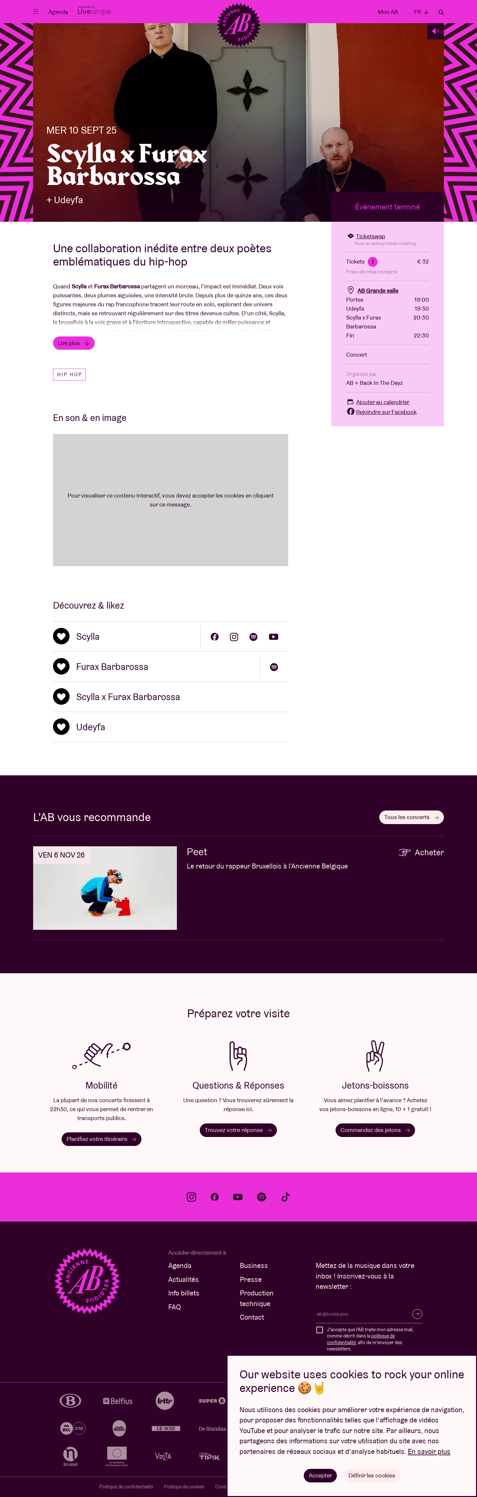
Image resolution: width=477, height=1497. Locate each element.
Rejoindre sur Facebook (381, 412)
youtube (237, 1197)
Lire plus (74, 343)
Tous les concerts (411, 817)
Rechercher (441, 12)
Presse (251, 1279)
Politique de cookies (184, 1487)
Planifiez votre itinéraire (101, 1139)
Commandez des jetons (375, 1130)
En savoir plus (429, 1451)
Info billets (183, 1292)
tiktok (285, 1197)
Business (254, 1265)
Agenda (58, 12)
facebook (215, 1197)
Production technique (257, 1298)
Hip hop (69, 375)
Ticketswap (365, 236)
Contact (252, 1317)
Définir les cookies (371, 1475)
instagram (191, 1197)
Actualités (183, 1279)
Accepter (320, 1475)
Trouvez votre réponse (238, 1130)
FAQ (174, 1306)
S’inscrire (417, 1314)
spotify (261, 1197)
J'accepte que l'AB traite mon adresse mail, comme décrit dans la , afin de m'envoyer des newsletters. (370, 1339)
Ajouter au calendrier (377, 402)
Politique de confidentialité (126, 1487)
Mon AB (388, 12)
